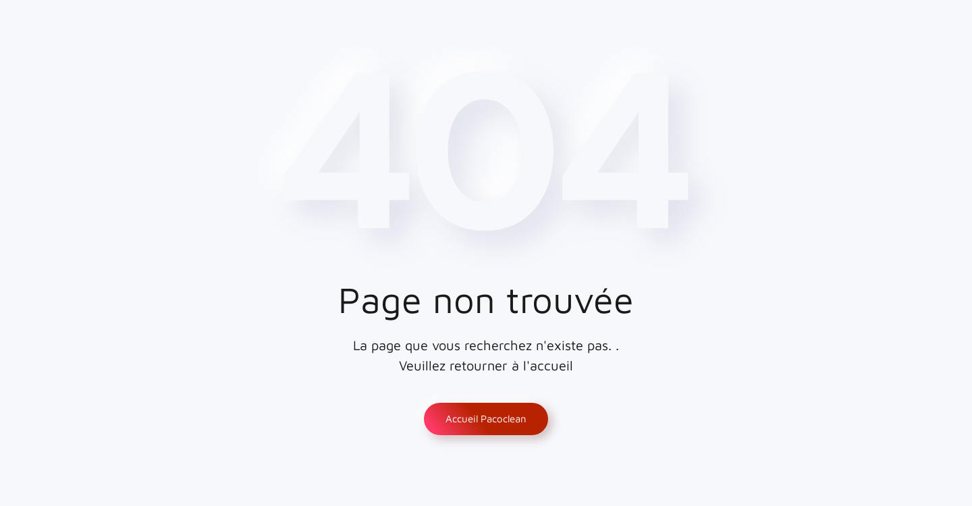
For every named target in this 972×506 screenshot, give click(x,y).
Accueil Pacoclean (486, 418)
